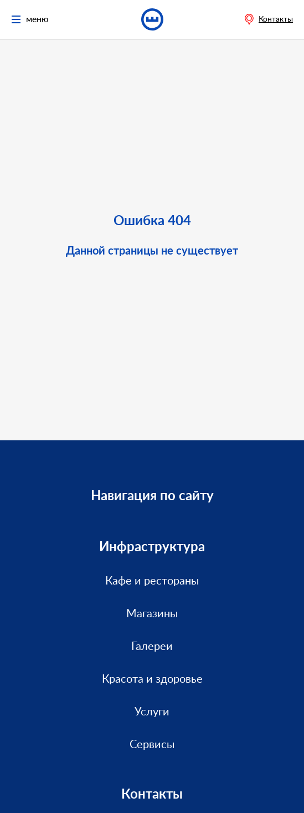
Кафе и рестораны (152, 581)
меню (30, 19)
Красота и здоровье (152, 679)
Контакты (276, 19)
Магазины (152, 613)
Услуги (152, 712)
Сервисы (152, 744)
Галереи (152, 646)
